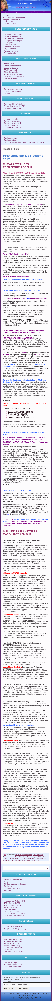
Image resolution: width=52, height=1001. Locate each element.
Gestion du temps (10, 138)
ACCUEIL (6, 16)
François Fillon (26, 858)
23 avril (21, 857)
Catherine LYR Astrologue (13, 34)
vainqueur (35, 860)
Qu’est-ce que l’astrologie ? (14, 38)
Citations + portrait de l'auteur (15, 884)
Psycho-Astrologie (10, 49)
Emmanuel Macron (13, 858)
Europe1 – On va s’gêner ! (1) (15, 926)
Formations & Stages (12, 888)
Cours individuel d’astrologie (14, 104)
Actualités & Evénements (23, 855)
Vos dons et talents (11, 68)
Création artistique (10, 78)
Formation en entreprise (13, 965)
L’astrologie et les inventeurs (14, 76)
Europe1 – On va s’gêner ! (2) (15, 929)
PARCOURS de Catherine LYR (14, 18)
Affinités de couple (11, 70)
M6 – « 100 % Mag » (11, 907)
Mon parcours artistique (11, 20)
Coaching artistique (11, 125)
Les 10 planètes (10, 43)
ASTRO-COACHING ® (12, 127)
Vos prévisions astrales (12, 66)
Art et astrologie (10, 53)
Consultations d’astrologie (13, 89)
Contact (7, 93)
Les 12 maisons (10, 45)
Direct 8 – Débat (10, 909)
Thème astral (9, 64)
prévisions (17, 860)
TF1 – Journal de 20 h (12, 903)
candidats (38, 857)
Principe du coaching (11, 119)
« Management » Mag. (12, 946)
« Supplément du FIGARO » (14, 941)
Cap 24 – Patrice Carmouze (14, 914)
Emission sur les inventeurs (14, 916)
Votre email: (7, 981)
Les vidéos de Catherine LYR (15, 901)
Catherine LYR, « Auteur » (13, 952)
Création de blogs (10, 963)
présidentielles (26, 860)
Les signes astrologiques (13, 41)
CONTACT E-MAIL (10, 24)
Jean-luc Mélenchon (38, 858)
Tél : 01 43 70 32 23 (10, 22)
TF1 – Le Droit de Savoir (13, 905)
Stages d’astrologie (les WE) (14, 106)
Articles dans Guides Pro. (13, 948)
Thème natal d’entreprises (13, 74)
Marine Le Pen (8, 860)
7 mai (32, 857)
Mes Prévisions (38, 855)
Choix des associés (11, 72)
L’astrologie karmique (12, 47)
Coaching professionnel (12, 121)
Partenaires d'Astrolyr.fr (12, 967)
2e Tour (27, 857)
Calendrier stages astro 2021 (14, 108)
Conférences (8, 886)
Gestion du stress (10, 140)
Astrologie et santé (11, 51)
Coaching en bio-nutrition (13, 123)
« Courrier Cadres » (11, 943)
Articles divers (9, 950)
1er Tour (15, 857)
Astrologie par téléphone (13, 91)
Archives (7, 882)
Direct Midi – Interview (12, 912)
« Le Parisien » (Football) (13, 939)
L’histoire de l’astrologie (12, 36)
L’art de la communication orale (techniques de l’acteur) (24, 142)
